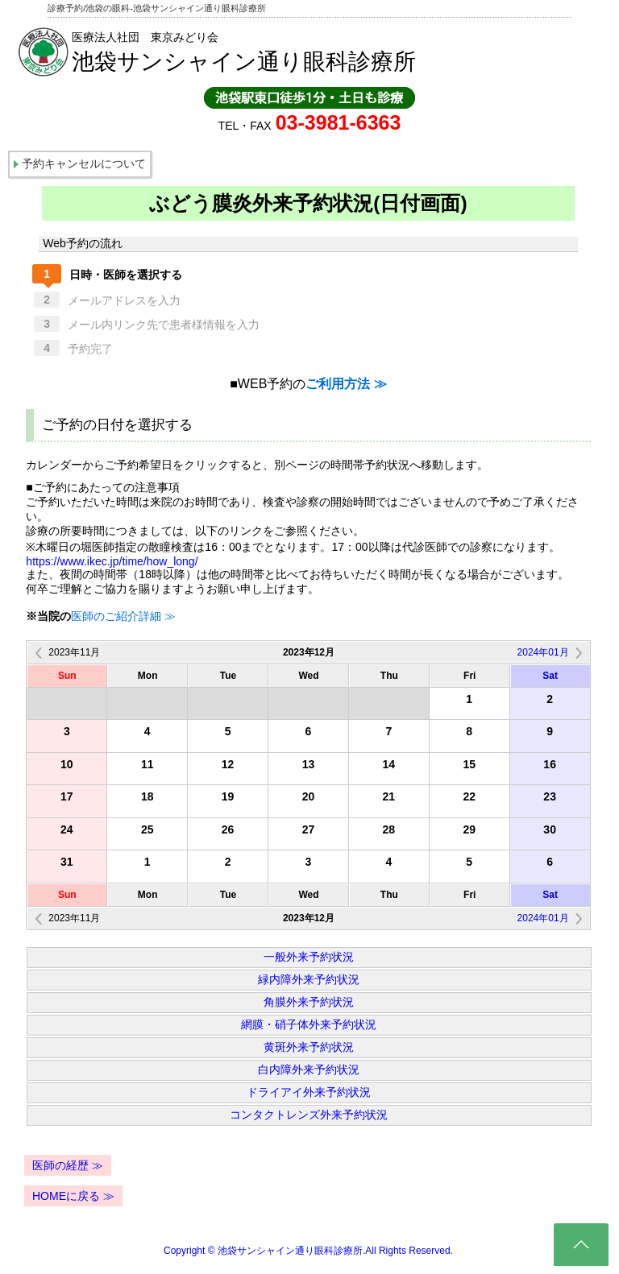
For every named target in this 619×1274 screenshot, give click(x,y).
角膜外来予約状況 (309, 1001)
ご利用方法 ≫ (345, 384)
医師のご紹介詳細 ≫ (123, 616)
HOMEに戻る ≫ (73, 1195)
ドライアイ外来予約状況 (309, 1092)
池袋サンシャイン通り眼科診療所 (244, 61)
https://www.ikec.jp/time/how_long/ (111, 561)
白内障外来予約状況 (308, 1069)
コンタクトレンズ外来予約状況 (309, 1114)
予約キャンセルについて (84, 163)
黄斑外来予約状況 (309, 1046)
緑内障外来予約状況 (308, 979)
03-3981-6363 (338, 122)
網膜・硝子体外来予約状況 (308, 1024)
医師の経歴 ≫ (67, 1165)
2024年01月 (543, 652)
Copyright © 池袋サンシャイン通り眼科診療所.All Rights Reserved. (308, 1250)
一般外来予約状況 (309, 956)
